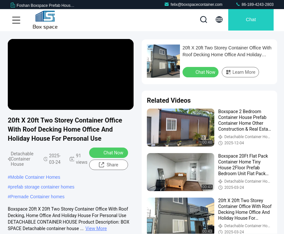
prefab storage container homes (42, 186)
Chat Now (109, 152)
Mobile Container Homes (35, 177)
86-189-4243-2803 (254, 4)
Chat (249, 20)
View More (96, 228)
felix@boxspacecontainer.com (193, 4)
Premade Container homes (37, 196)
